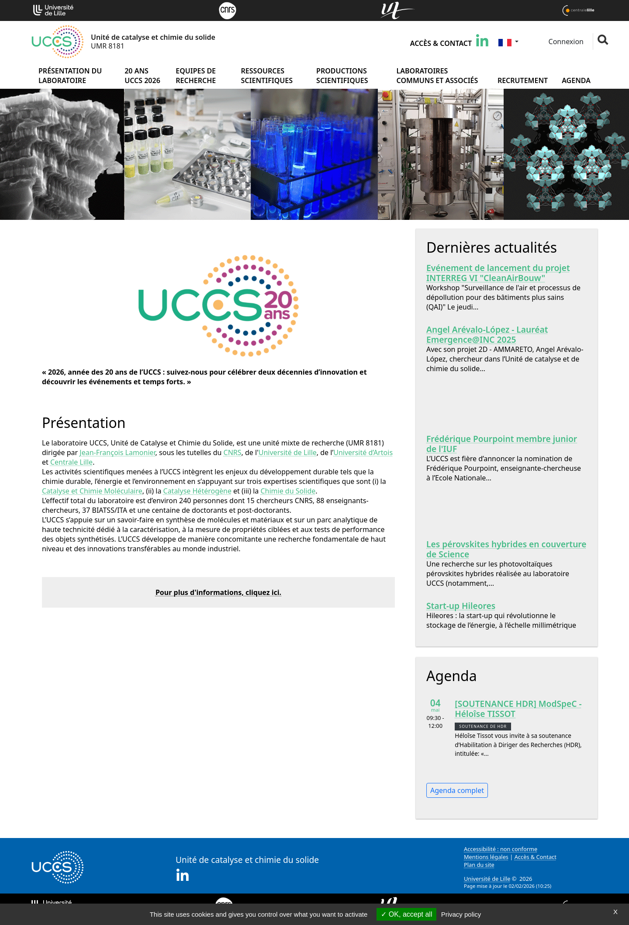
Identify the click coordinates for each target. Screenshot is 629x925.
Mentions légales (486, 857)
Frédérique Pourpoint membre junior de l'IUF (501, 444)
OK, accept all (406, 914)
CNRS (233, 452)
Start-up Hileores (460, 606)
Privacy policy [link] (461, 914)
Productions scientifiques (342, 75)
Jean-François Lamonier (117, 452)
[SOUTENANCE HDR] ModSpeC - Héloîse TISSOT (518, 709)
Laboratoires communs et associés (437, 75)
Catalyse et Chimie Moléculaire (92, 491)
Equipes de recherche (196, 75)
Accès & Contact (441, 43)
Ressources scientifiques (267, 75)
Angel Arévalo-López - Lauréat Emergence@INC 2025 (487, 334)
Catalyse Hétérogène (197, 491)
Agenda (576, 80)
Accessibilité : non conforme (500, 849)
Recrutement (523, 80)
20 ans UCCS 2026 (142, 75)
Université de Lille (288, 452)
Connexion (565, 41)
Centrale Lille (71, 462)
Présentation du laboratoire (70, 75)
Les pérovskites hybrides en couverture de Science (506, 549)
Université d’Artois (363, 452)
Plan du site (479, 865)
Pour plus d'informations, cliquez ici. (218, 592)
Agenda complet (457, 790)
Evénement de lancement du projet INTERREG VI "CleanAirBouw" (498, 273)
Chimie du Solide (287, 491)
